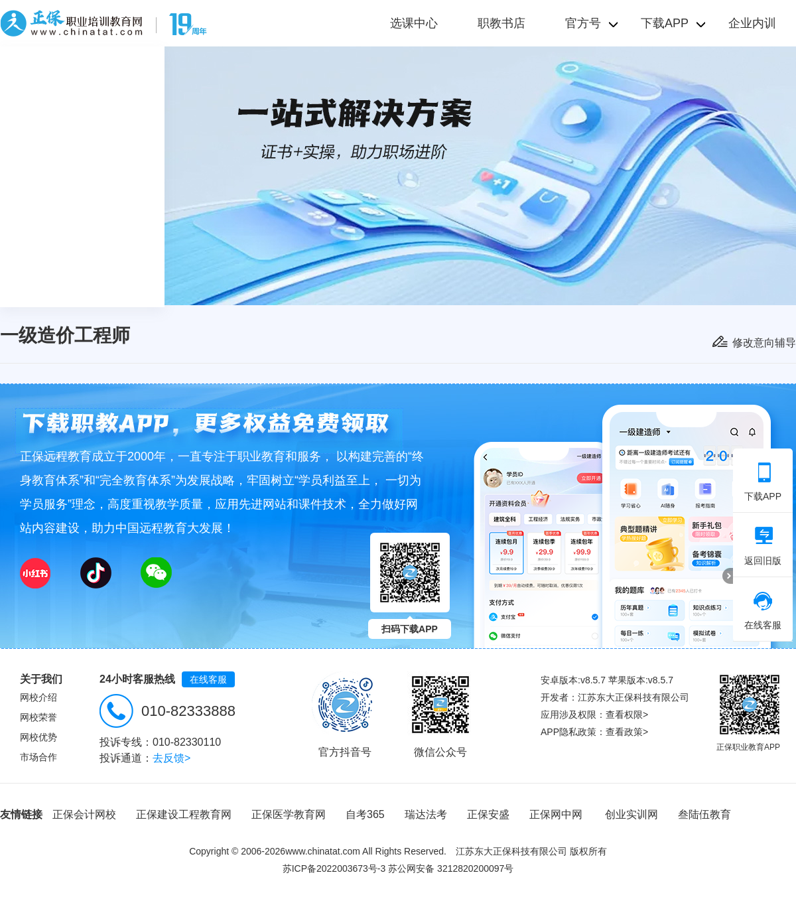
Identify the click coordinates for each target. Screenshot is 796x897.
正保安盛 (488, 814)
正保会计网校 (84, 814)
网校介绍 (38, 697)
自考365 (365, 814)
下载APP (762, 482)
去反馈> (171, 758)
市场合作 (38, 757)
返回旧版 (762, 546)
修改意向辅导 (764, 342)
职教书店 (501, 23)
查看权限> (627, 714)
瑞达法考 (426, 814)
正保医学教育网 (288, 814)
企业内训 (752, 23)
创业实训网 (631, 814)
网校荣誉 (38, 717)
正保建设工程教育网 (184, 814)
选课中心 (414, 23)
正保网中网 (555, 814)
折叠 (727, 576)
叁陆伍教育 (704, 814)
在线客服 (208, 679)
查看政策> (627, 731)
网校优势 (38, 737)
